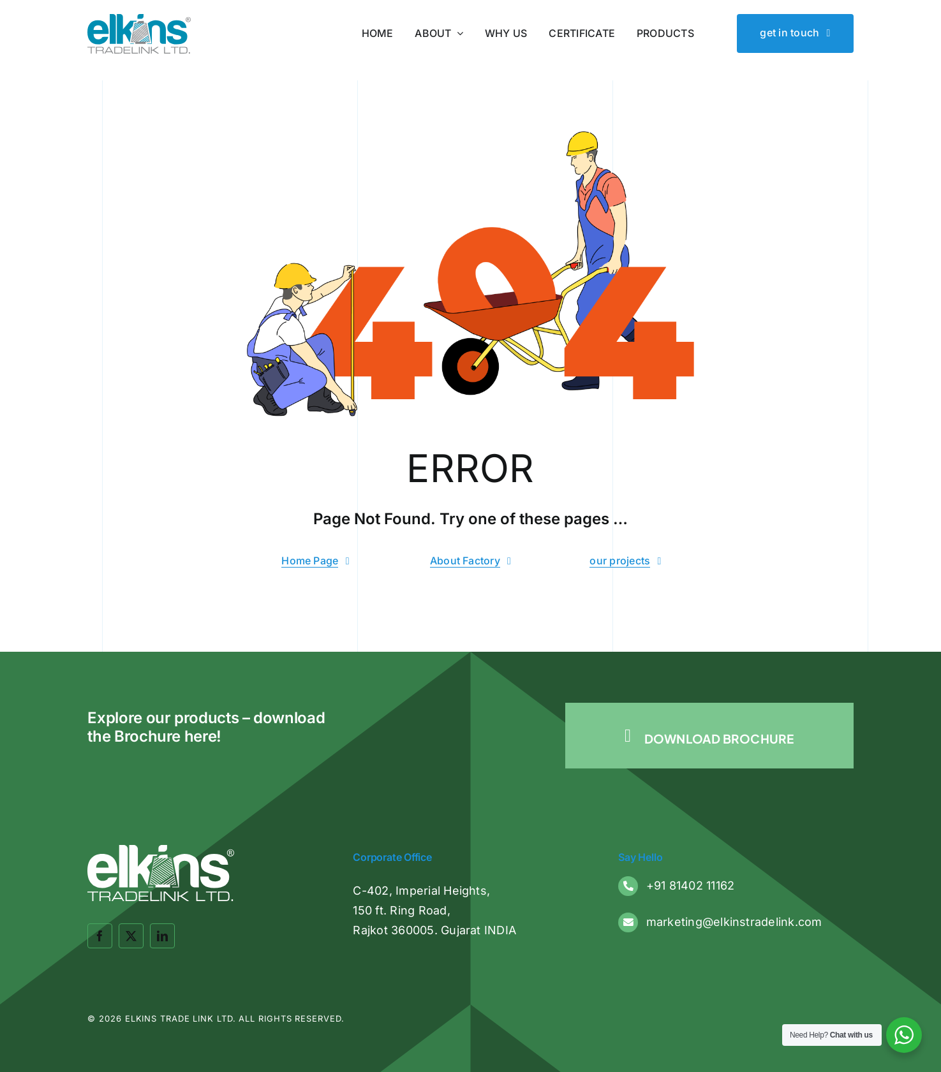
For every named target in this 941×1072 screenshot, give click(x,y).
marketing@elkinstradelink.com (734, 922)
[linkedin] (162, 935)
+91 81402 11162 (690, 885)
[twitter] (131, 935)
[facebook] (99, 935)
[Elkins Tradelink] (138, 19)
